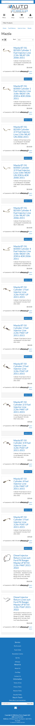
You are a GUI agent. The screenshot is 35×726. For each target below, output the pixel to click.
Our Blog (17, 672)
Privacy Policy (17, 687)
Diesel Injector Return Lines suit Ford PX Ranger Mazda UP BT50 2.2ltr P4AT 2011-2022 (22, 561)
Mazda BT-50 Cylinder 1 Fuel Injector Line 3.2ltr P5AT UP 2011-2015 (21, 292)
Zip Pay (17, 658)
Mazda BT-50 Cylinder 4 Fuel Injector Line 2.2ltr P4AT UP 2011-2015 (21, 483)
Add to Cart (28, 79)
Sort (14, 39)
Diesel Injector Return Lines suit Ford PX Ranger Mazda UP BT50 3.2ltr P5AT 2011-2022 (22, 603)
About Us (17, 668)
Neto (23, 722)
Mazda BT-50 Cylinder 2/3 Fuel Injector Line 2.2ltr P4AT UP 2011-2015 (22, 407)
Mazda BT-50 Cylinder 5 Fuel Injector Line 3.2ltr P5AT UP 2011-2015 (21, 522)
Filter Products (8, 23)
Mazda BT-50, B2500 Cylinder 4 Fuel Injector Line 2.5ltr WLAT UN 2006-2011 (22, 213)
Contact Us (17, 676)
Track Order (17, 650)
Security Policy (17, 694)
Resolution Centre (17, 654)
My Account (17, 646)
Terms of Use (17, 683)
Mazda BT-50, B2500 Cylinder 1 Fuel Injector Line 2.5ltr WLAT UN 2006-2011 (22, 52)
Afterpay (17, 662)
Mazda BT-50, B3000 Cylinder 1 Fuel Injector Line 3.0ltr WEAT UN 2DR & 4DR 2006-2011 (22, 92)
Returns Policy (17, 690)
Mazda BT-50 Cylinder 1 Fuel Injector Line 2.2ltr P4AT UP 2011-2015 (21, 330)
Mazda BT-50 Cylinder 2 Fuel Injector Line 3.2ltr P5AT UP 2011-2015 (21, 368)
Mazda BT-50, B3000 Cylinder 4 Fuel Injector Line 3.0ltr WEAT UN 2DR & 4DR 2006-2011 (22, 252)
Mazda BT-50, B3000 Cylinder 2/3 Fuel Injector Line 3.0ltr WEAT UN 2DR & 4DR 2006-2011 (22, 171)
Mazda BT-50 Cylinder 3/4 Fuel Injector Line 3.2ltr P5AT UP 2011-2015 (22, 445)
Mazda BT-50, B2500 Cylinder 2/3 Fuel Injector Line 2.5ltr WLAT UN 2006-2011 (22, 131)
